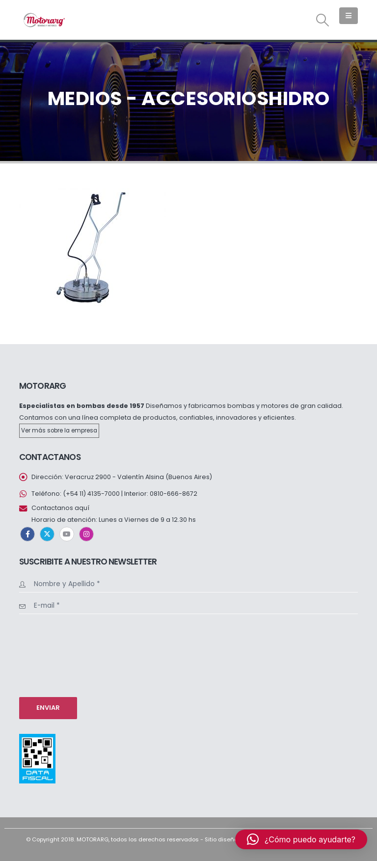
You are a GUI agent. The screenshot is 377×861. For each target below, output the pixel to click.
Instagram (86, 534)
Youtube (66, 534)
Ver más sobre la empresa (59, 430)
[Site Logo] (43, 20)
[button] (322, 20)
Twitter (47, 534)
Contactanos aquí (60, 508)
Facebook (27, 534)
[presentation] (59, 654)
